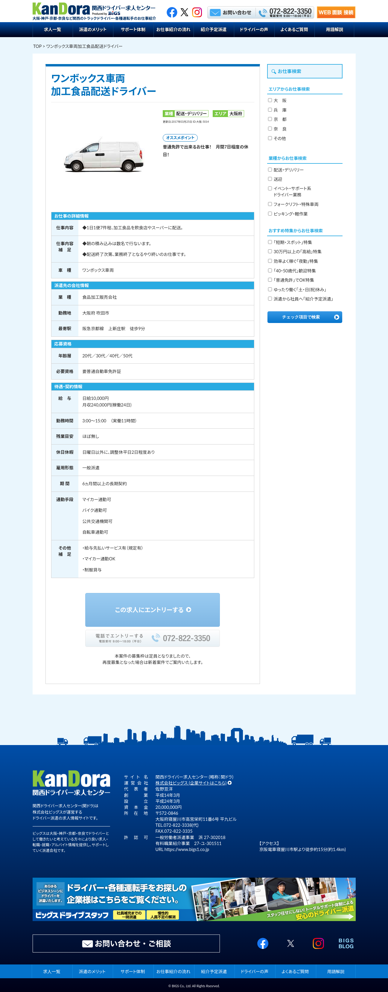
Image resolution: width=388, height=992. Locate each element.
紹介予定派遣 (213, 29)
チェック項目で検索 (301, 317)
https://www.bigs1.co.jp (187, 849)
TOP (37, 46)
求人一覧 (52, 29)
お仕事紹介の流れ (173, 29)
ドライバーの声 (254, 29)
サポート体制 (133, 29)
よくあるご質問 (294, 29)
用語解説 (334, 29)
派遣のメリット (92, 29)
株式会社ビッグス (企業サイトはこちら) (191, 782)
